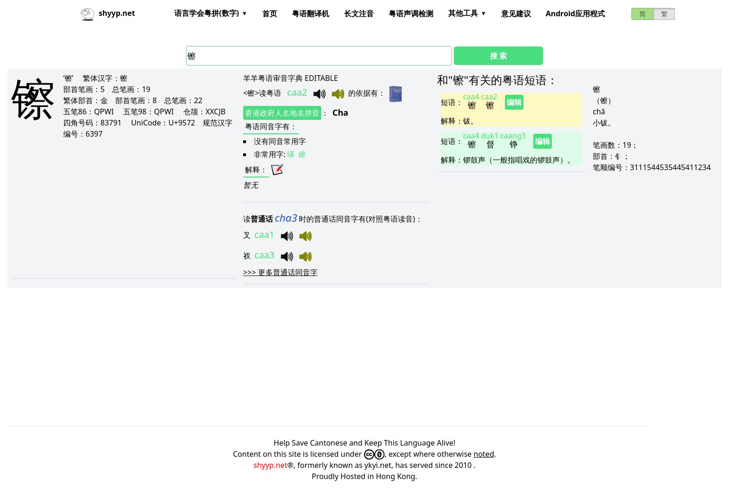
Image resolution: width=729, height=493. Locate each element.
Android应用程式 (575, 13)
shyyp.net (270, 465)
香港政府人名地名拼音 (282, 113)
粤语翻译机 (310, 13)
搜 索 (498, 56)
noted (484, 454)
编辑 (514, 102)
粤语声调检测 (411, 13)
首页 (269, 13)
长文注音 (359, 13)
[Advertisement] (120, 208)
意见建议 (516, 13)
